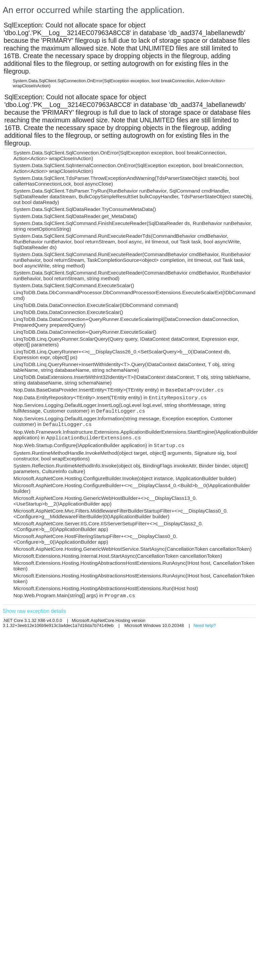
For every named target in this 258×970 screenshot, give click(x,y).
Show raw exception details (34, 611)
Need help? (204, 625)
